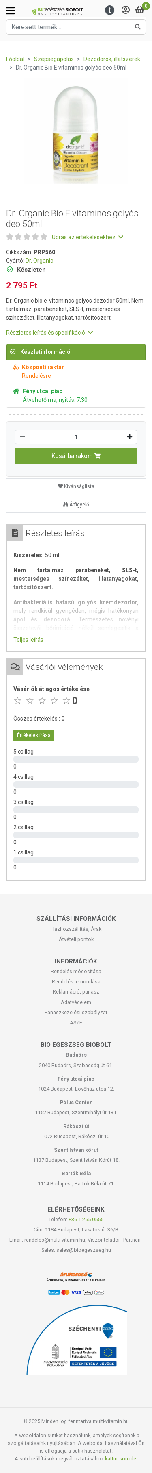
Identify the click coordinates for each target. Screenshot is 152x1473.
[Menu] (110, 10)
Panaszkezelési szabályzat (76, 1012)
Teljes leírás (28, 639)
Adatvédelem (76, 1002)
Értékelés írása (34, 735)
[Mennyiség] (76, 437)
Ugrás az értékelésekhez (87, 237)
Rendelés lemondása (76, 981)
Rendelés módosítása (76, 971)
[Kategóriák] (10, 10)
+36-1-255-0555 (86, 1219)
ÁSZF (76, 1023)
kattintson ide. (121, 1459)
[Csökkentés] (22, 437)
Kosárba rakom (76, 456)
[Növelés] (129, 437)
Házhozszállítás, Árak (76, 929)
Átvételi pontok (76, 939)
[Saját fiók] (125, 10)
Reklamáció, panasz (76, 992)
